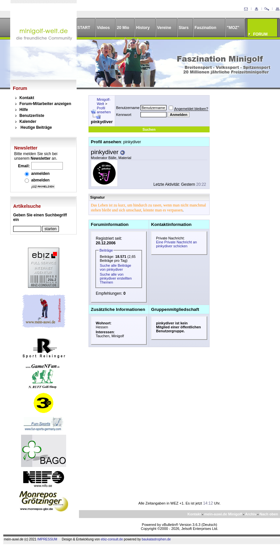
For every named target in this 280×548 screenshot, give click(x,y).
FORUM (260, 34)
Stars (184, 27)
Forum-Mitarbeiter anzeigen (45, 103)
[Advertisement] (241, 194)
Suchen (149, 129)
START (83, 27)
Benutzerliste (31, 115)
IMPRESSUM (47, 539)
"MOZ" (233, 27)
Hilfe (23, 109)
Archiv (250, 514)
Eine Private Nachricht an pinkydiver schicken (176, 244)
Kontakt (26, 98)
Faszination (205, 27)
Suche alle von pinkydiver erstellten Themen (116, 278)
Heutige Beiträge (36, 127)
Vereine (164, 27)
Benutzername (128, 108)
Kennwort (123, 115)
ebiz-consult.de (112, 539)
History (143, 27)
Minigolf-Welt (104, 101)
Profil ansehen (104, 110)
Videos (103, 27)
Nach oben (269, 514)
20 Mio (123, 27)
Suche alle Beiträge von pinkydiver (115, 267)
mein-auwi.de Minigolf (223, 514)
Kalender (27, 121)
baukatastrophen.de (156, 539)
